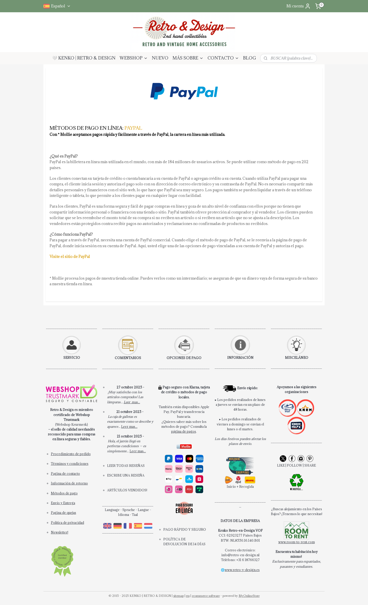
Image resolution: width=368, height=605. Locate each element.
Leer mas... (132, 402)
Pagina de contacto (65, 473)
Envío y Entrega (63, 503)
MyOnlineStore (249, 596)
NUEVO (160, 58)
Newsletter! (59, 532)
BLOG (249, 58)
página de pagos (183, 431)
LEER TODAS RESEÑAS (126, 466)
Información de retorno (69, 483)
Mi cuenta (298, 6)
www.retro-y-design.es (242, 570)
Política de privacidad (67, 522)
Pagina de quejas (63, 513)
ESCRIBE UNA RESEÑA (125, 475)
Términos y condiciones (69, 463)
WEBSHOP (134, 58)
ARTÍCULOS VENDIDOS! (127, 490)
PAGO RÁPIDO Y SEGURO (184, 529)
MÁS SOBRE (187, 58)
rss (188, 596)
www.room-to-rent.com (296, 542)
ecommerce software (206, 596)
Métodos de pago (64, 493)
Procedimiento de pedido (71, 454)
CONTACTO (223, 58)
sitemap (178, 596)
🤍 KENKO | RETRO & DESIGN (84, 58)
